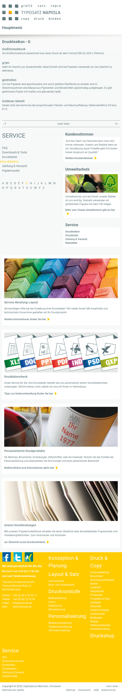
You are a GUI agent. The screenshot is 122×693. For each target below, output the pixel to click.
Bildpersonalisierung (60, 622)
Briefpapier (96, 617)
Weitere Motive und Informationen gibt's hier (29, 467)
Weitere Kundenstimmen (79, 158)
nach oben (60, 123)
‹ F (4, 123)
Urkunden (95, 606)
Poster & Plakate (99, 610)
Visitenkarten (97, 613)
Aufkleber (95, 602)
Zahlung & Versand (14, 166)
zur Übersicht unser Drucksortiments (24, 542)
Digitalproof (55, 605)
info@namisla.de (22, 603)
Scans (51, 601)
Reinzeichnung (56, 609)
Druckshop (102, 636)
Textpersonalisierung (60, 626)
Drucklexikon (10, 161)
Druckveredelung (99, 572)
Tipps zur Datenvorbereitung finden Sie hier (28, 393)
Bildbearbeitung (57, 598)
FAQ (5, 148)
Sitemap (70, 690)
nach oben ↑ (113, 686)
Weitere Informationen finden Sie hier (25, 319)
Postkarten (96, 595)
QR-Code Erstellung (59, 630)
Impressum (84, 690)
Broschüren (96, 576)
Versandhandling (100, 629)
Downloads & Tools (14, 152)
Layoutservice (56, 580)
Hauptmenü (12, 27)
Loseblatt (95, 587)
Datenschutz (108, 690)
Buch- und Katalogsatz (61, 584)
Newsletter (71, 242)
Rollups (94, 621)
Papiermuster (11, 170)
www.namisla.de (22, 606)
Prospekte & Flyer (100, 598)
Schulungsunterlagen (102, 579)
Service (13, 135)
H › (117, 123)
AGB (96, 690)
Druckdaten (9, 157)
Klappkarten (97, 591)
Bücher (94, 583)
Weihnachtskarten (100, 625)
